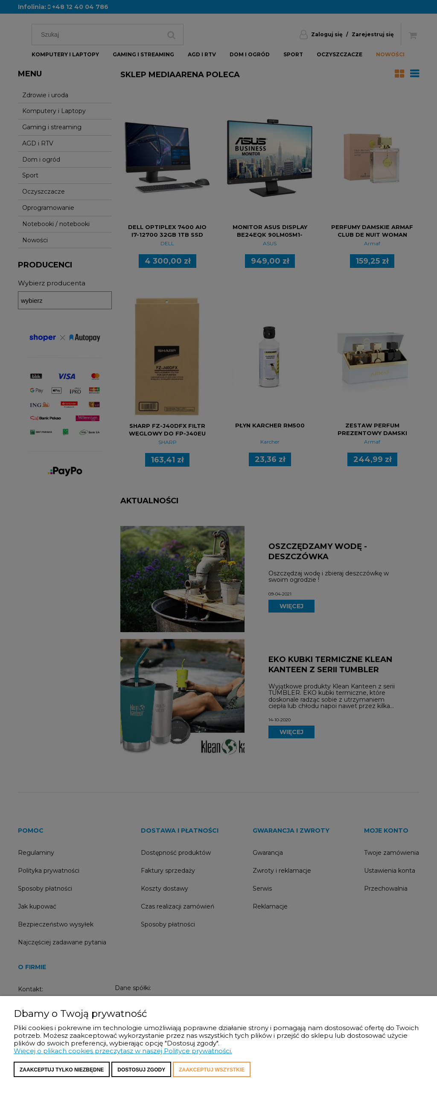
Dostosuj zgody (141, 1070)
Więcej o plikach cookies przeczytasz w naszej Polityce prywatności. (123, 1051)
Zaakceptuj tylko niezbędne (62, 1070)
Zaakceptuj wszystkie (212, 1070)
